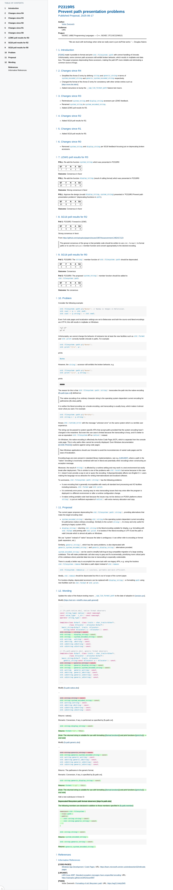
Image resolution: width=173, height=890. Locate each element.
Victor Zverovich (68, 24)
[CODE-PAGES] (65, 445)
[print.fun (139, 735)
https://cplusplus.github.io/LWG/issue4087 (78, 878)
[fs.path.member (126, 806)
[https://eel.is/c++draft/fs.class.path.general (81, 600)
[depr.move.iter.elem (70, 84)
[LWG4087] (123, 458)
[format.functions (112, 735)
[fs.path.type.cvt (65, 393)
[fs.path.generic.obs (71, 742)
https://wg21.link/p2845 (116, 883)
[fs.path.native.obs (71, 688)
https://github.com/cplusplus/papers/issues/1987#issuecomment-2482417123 (93, 238)
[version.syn (139, 596)
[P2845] (61, 55)
